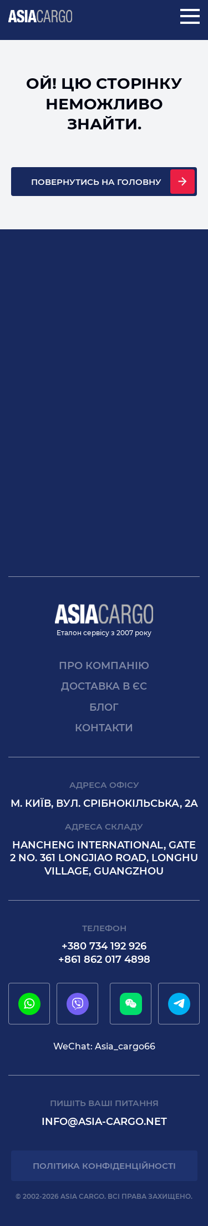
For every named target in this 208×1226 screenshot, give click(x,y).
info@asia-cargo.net (104, 1122)
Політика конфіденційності (104, 1165)
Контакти (104, 728)
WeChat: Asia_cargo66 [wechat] (104, 1046)
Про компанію (104, 666)
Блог (104, 707)
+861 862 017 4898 (104, 959)
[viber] (78, 1004)
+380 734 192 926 (104, 946)
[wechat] (131, 1004)
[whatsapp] (29, 1004)
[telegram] (179, 1004)
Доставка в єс (104, 686)
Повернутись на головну (96, 182)
